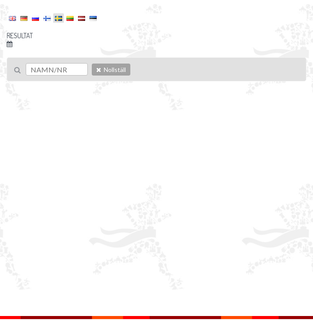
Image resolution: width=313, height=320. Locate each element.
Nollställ (111, 69)
